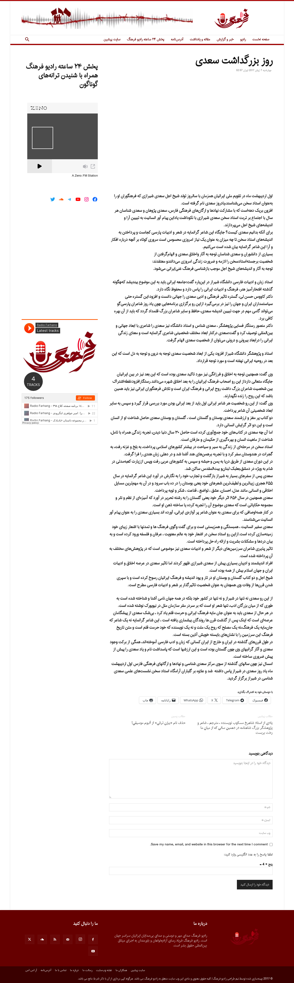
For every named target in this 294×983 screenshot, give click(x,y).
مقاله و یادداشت (200, 39)
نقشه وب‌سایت (104, 970)
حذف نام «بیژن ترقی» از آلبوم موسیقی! (158, 723)
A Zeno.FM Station (85, 176)
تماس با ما (60, 970)
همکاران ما (121, 970)
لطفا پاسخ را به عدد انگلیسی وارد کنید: (248, 854)
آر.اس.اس (31, 970)
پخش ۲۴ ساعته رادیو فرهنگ (145, 39)
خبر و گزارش (225, 39)
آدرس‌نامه (177, 39)
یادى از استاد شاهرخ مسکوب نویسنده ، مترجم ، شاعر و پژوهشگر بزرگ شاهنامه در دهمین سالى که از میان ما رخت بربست (235, 728)
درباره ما (74, 970)
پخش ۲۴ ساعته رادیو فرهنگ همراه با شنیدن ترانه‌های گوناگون (62, 76)
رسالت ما (87, 970)
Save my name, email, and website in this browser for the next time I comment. (209, 844)
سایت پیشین (112, 39)
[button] (27, 40)
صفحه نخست (260, 39)
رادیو (243, 39)
